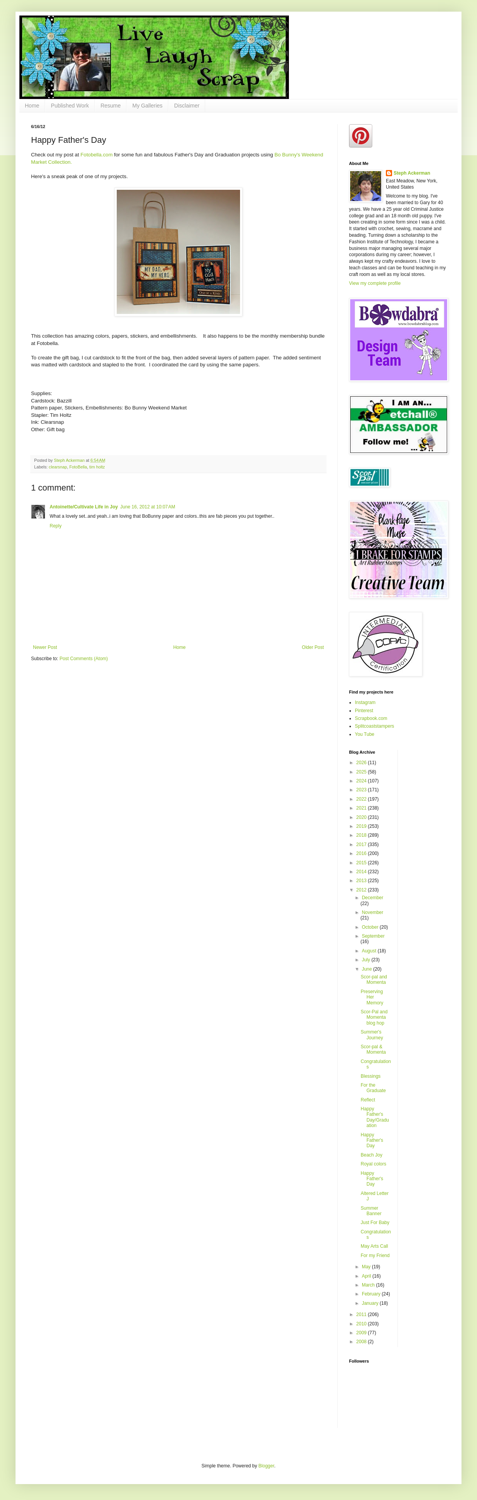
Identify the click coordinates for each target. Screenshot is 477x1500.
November (372, 912)
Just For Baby (375, 1222)
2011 (362, 1314)
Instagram (365, 702)
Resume (110, 105)
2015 (362, 862)
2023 (362, 789)
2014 (362, 871)
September (373, 936)
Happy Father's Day (372, 1140)
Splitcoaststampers (374, 726)
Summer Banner (371, 1210)
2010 (362, 1324)
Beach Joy (371, 1155)
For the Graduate (373, 1087)
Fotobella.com (97, 155)
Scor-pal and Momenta (374, 979)
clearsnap (58, 467)
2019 (362, 826)
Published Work (70, 105)
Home (32, 105)
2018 (362, 835)
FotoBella (78, 467)
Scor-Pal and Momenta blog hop (374, 1017)
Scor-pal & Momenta (373, 1049)
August (370, 951)
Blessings (370, 1076)
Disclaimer (186, 105)
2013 (362, 880)
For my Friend (375, 1255)
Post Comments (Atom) (83, 658)
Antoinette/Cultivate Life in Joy (84, 507)
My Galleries (147, 105)
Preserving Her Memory (372, 997)
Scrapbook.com (371, 718)
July (367, 959)
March (369, 1285)
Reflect (368, 1100)
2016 (362, 853)
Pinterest (364, 710)
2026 (362, 762)
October (371, 927)
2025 (362, 772)
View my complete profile (375, 283)
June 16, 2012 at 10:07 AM (147, 507)
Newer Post (45, 647)
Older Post (313, 647)
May (367, 1266)
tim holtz (97, 467)
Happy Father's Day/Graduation (375, 1117)
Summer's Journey (372, 1034)
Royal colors (373, 1164)
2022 (362, 799)
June (367, 969)
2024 (362, 781)
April (367, 1276)
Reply (56, 526)
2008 (362, 1341)
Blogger (266, 1466)
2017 (362, 844)
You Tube (364, 734)
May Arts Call (374, 1246)
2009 (362, 1332)
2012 (362, 890)
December (372, 897)
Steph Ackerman (412, 173)
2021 (362, 808)
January (371, 1303)
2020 (362, 817)
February (372, 1294)
